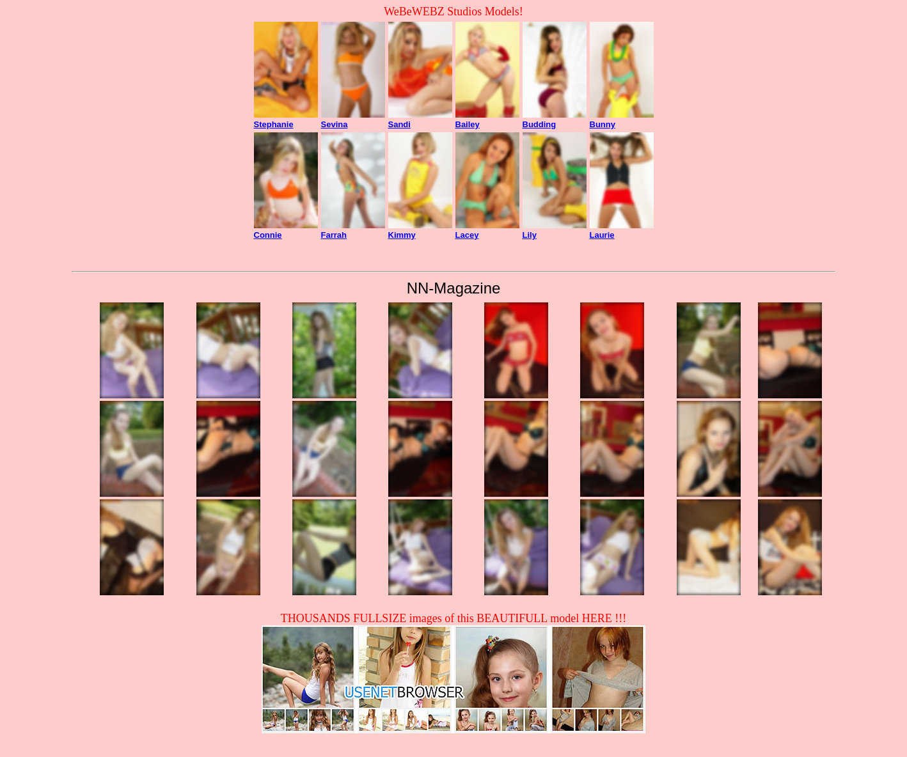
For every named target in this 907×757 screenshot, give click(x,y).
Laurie (602, 235)
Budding (539, 124)
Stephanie (274, 124)
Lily (530, 235)
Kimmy (402, 235)
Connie (268, 235)
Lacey (467, 235)
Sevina (334, 124)
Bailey (467, 124)
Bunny (602, 124)
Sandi (399, 124)
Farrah (334, 235)
